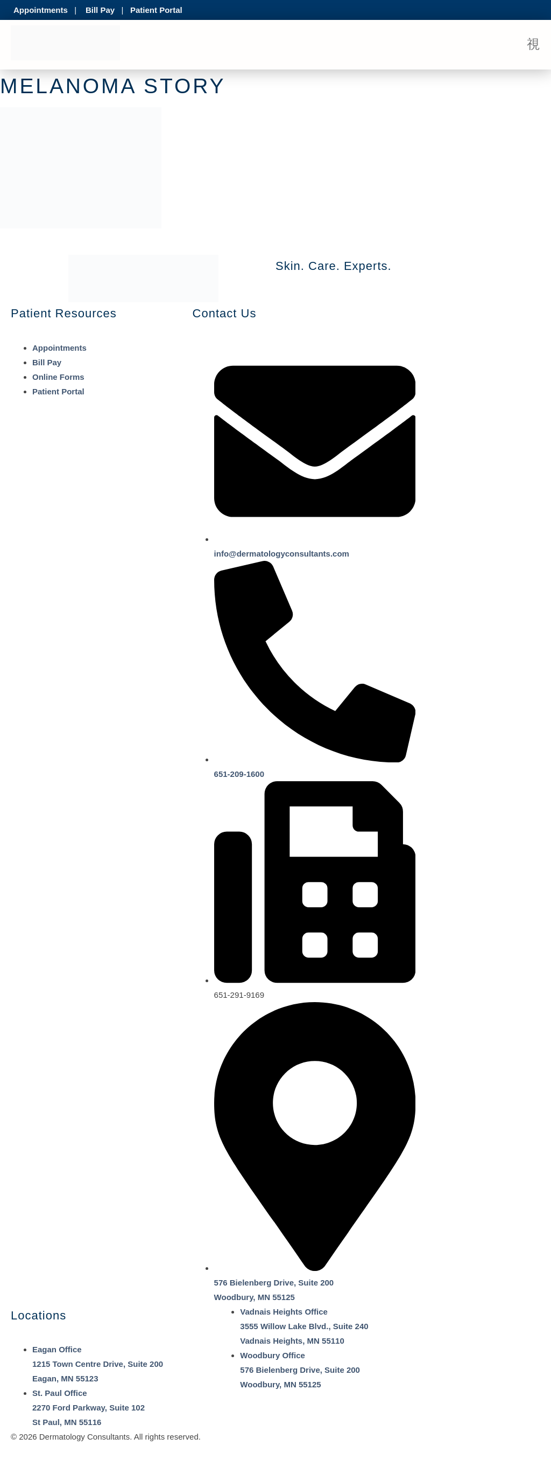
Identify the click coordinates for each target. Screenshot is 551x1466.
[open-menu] (533, 45)
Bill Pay (100, 10)
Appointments (40, 10)
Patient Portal (156, 10)
